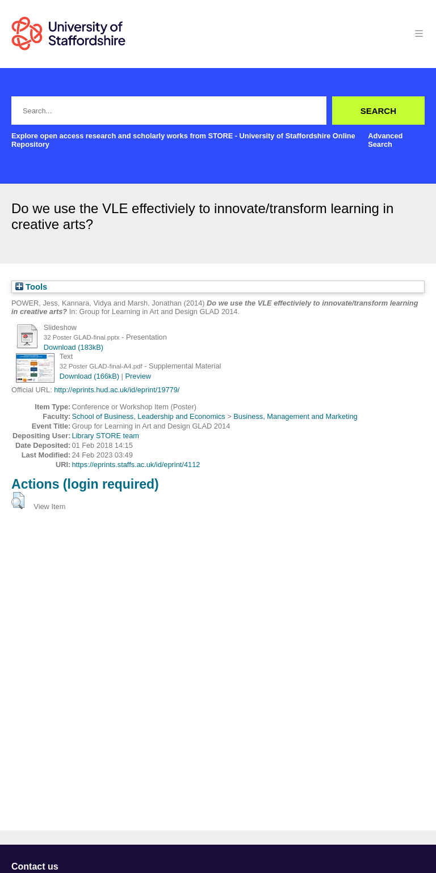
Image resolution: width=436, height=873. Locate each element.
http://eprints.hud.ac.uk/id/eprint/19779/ (116, 389)
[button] (17, 500)
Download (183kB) (73, 347)
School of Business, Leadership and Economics (148, 416)
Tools (31, 286)
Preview (138, 376)
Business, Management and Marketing (295, 416)
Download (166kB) (89, 376)
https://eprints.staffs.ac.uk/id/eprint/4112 (136, 464)
